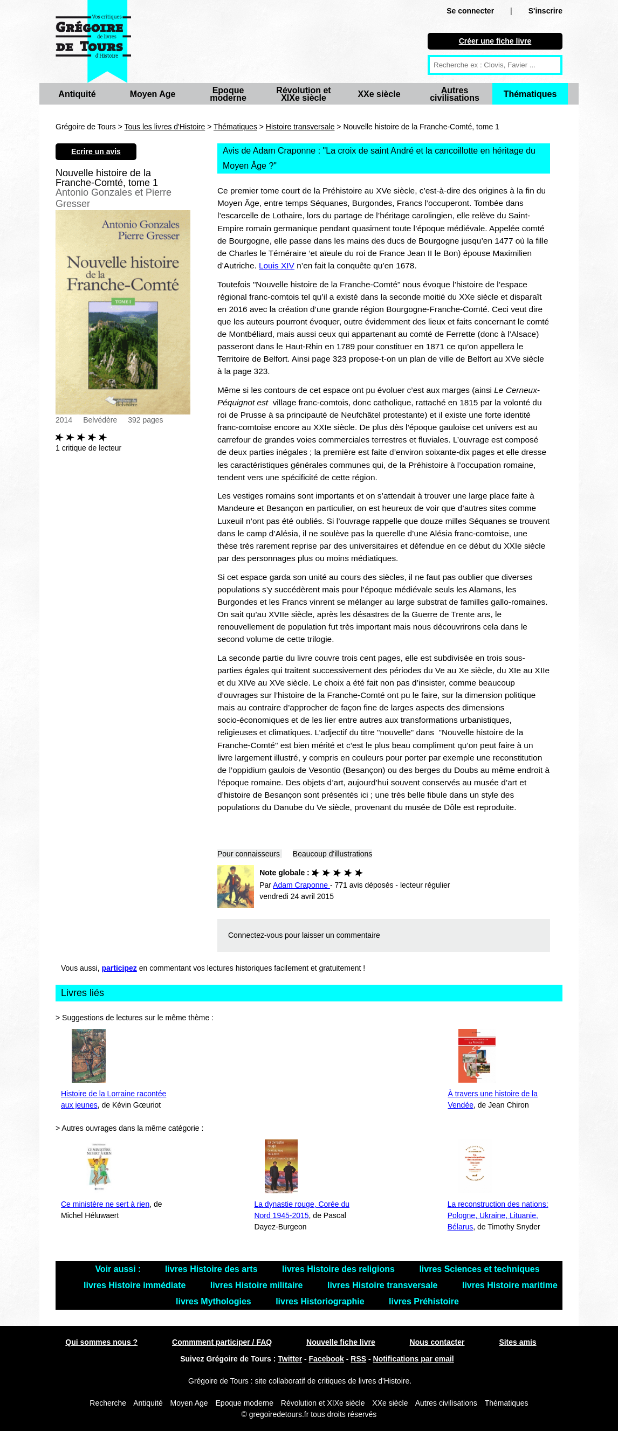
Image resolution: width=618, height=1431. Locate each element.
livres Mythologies (214, 1301)
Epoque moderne (228, 94)
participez (119, 968)
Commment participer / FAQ (222, 1342)
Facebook (326, 1358)
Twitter (290, 1358)
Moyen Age (153, 94)
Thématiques (530, 94)
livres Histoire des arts (212, 1269)
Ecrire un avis (96, 151)
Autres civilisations (454, 94)
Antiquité (76, 94)
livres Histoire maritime (510, 1285)
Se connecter (470, 10)
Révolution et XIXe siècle (303, 94)
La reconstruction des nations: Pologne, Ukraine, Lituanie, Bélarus (498, 1215)
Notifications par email (413, 1358)
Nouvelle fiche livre (340, 1342)
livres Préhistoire (424, 1301)
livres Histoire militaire (257, 1285)
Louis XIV (276, 265)
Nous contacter (437, 1342)
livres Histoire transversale (383, 1285)
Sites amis (517, 1342)
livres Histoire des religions (339, 1269)
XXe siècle (379, 94)
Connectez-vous (255, 935)
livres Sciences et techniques (479, 1269)
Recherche (108, 1403)
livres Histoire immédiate (136, 1285)
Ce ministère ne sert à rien (105, 1204)
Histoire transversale (300, 126)
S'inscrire (545, 10)
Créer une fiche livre (495, 41)
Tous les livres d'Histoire (165, 126)
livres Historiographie (321, 1301)
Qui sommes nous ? (101, 1342)
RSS (358, 1358)
